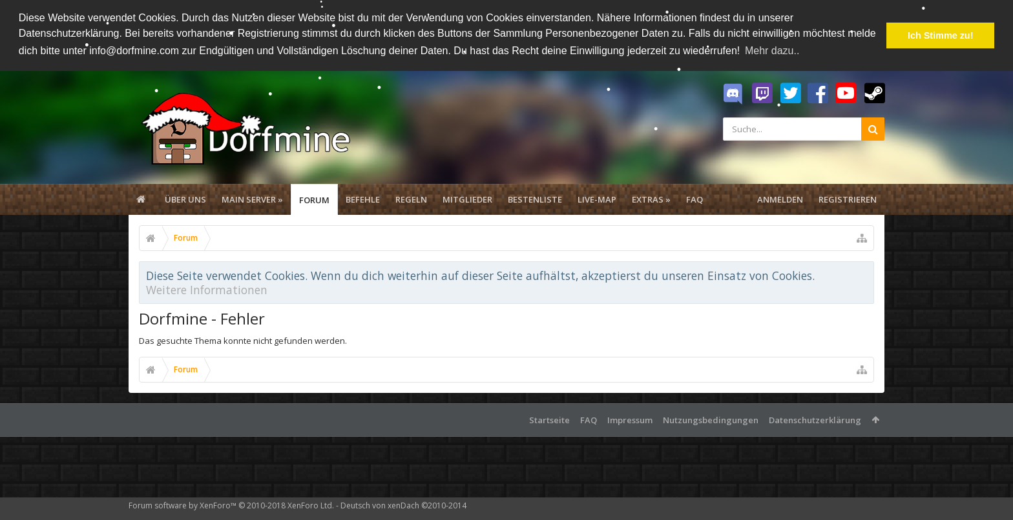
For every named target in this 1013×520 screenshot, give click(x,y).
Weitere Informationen (206, 288)
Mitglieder (467, 198)
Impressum (630, 419)
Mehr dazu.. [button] (772, 50)
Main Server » (252, 198)
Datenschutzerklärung (815, 419)
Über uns (185, 198)
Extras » (651, 198)
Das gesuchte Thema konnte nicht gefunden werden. (243, 339)
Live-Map (597, 198)
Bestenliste (535, 198)
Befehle (363, 198)
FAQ (694, 198)
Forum (314, 199)
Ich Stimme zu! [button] (941, 35)
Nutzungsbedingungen (710, 419)
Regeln (411, 198)
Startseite (549, 419)
